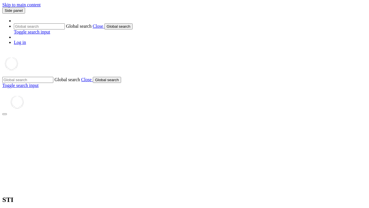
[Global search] (39, 26)
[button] (98, 26)
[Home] (30, 74)
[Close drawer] (4, 114)
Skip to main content (21, 4)
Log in (20, 42)
